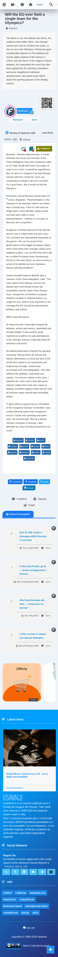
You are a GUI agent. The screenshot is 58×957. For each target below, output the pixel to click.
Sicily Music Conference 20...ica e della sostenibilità (27, 775)
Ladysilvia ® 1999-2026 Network (29, 936)
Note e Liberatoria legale (36, 945)
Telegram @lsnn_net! (16, 866)
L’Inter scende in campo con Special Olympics (32, 636)
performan (29, 458)
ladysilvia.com (38, 892)
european (18, 440)
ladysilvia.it (9, 899)
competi (35, 446)
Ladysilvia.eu (27, 899)
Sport (34, 120)
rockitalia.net (10, 912)
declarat (24, 446)
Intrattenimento (14, 787)
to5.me (25, 912)
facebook (30, 481)
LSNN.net (20, 892)
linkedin (29, 488)
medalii (46, 452)
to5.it (35, 912)
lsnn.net (29, 927)
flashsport (18, 120)
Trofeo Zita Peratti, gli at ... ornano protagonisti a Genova (32, 570)
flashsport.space (12, 906)
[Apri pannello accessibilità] (22, 4)
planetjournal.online (37, 906)
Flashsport (23, 111)
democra (12, 452)
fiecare (45, 446)
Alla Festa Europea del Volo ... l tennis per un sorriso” (31, 604)
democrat (24, 452)
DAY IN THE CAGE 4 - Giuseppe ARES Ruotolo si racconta (32, 536)
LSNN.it (7, 892)
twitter (44, 481)
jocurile (40, 440)
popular (35, 452)
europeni (12, 446)
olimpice (30, 440)
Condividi (15, 481)
